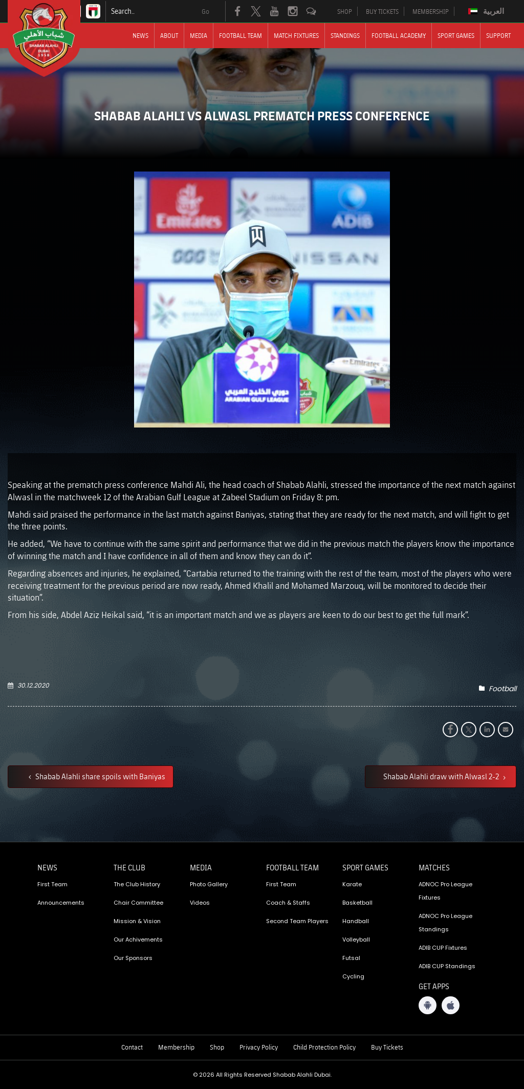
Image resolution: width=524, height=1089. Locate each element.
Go (205, 11)
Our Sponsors (133, 958)
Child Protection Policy (324, 1047)
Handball (355, 921)
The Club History (137, 884)
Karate (352, 884)
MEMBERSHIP (430, 11)
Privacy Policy (258, 1047)
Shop (217, 1047)
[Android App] (427, 1005)
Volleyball (356, 939)
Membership (176, 1047)
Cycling (353, 976)
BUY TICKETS (382, 11)
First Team (52, 884)
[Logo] (53, 38)
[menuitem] (487, 11)
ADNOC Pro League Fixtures (445, 891)
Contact (132, 1047)
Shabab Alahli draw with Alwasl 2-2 (441, 776)
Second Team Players (297, 921)
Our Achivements (138, 939)
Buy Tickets (387, 1047)
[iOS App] (451, 1005)
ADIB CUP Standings (447, 966)
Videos (200, 903)
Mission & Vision (137, 921)
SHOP (344, 11)
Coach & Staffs (288, 903)
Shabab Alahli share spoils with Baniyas (99, 776)
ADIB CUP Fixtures (443, 948)
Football (502, 689)
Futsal (351, 958)
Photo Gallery (209, 884)
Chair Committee (138, 903)
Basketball (357, 903)
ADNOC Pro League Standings (445, 922)
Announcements (60, 903)
